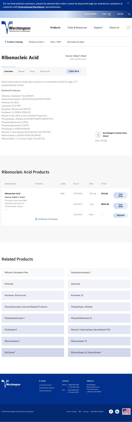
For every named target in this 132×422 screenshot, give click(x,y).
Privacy (86, 411)
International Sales (75, 42)
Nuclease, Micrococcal (15, 295)
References (45, 71)
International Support (46, 388)
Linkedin (117, 411)
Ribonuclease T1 (79, 341)
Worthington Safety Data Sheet (115, 134)
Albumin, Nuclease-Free (16, 272)
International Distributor (31, 7)
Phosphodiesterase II (81, 318)
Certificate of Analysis (48, 219)
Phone (64, 385)
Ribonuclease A (12, 341)
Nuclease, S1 (77, 295)
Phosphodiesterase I (14, 318)
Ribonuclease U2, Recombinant (86, 352)
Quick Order (91, 14)
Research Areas (36, 42)
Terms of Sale (71, 411)
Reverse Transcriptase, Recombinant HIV (90, 329)
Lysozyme (75, 283)
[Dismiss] (128, 3)
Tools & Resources (77, 27)
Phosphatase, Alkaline (81, 306)
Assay (32, 71)
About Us (114, 27)
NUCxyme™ (10, 352)
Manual (21, 71)
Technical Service (45, 391)
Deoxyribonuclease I (81, 272)
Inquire (121, 215)
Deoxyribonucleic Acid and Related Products (26, 306)
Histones (9, 283)
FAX (63, 390)
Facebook (111, 411)
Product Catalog (15, 42)
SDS (79, 411)
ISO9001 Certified (97, 411)
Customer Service (45, 385)
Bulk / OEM (56, 42)
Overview (8, 71)
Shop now (74, 71)
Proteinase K (11, 329)
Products (55, 27)
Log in (120, 14)
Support (98, 27)
